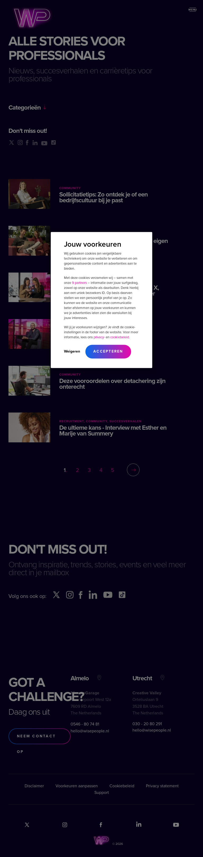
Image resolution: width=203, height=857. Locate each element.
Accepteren (108, 351)
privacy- (99, 336)
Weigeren (72, 351)
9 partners (79, 282)
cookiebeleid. (120, 336)
